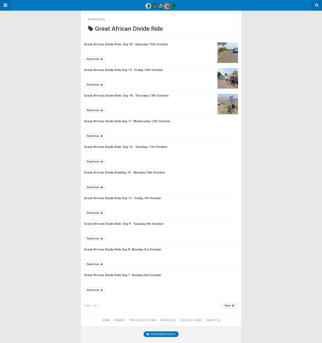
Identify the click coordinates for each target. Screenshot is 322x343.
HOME (106, 320)
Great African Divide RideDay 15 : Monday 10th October (124, 172)
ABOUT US (213, 320)
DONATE (119, 320)
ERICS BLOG (168, 320)
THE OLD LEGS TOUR (142, 320)
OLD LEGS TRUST (191, 320)
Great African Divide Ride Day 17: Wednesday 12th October (127, 121)
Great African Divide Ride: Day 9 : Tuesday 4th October (124, 224)
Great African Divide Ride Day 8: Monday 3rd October (123, 249)
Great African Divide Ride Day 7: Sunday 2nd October (122, 275)
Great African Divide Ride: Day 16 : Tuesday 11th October (125, 147)
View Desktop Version (161, 334)
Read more (95, 59)
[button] (5, 5)
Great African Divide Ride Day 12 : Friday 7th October (122, 198)
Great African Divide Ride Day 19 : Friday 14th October (123, 70)
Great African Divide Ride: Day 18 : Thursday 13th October (126, 95)
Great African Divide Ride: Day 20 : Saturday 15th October (126, 44)
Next (229, 305)
